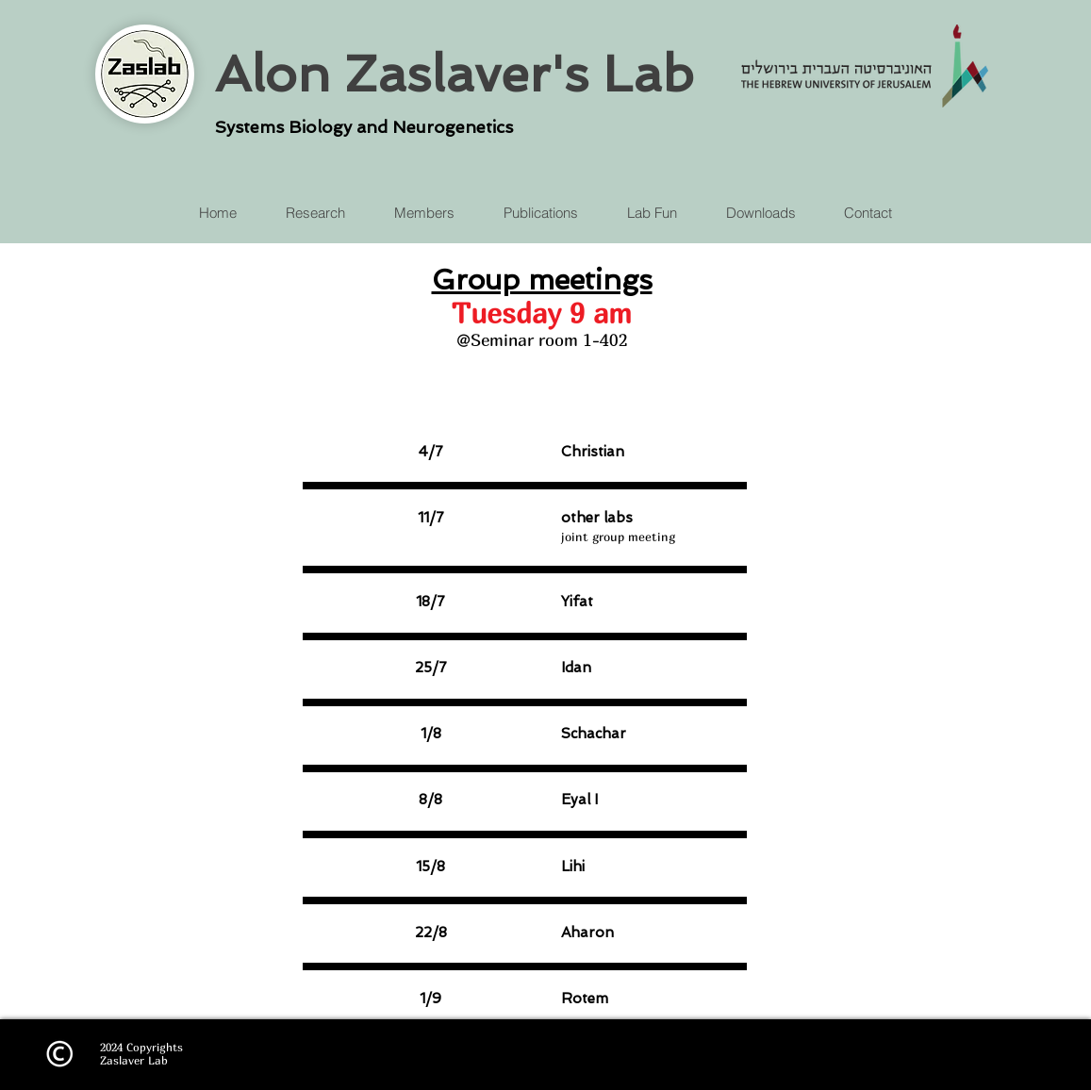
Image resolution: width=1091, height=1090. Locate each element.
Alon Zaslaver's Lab (454, 73)
